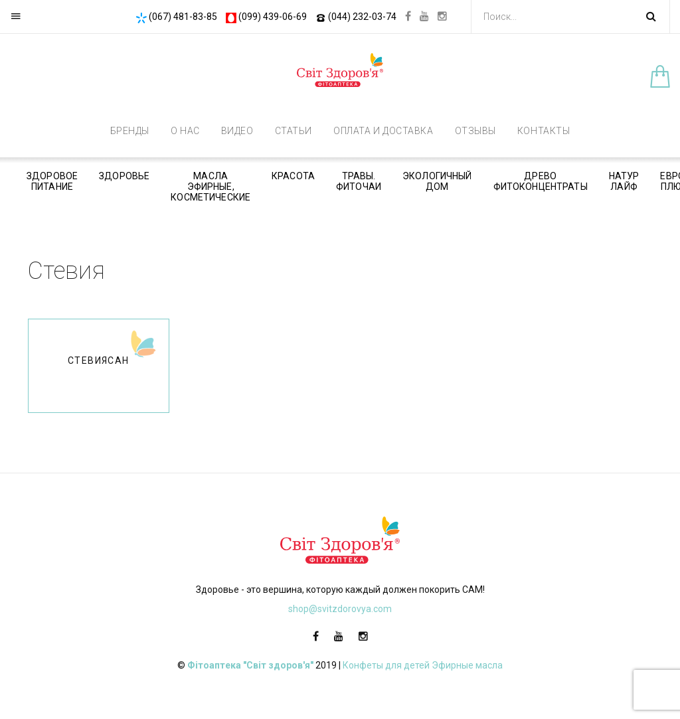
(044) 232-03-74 (355, 16)
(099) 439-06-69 (266, 16)
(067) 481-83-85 (176, 16)
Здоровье (124, 176)
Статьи (293, 130)
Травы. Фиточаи (358, 181)
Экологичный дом (437, 181)
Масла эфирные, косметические (210, 186)
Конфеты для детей (386, 665)
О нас (185, 130)
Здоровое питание (52, 181)
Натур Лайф (624, 181)
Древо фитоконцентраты (540, 181)
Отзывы (475, 130)
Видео (237, 130)
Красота (293, 176)
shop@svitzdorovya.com (340, 608)
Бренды (129, 130)
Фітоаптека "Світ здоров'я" (250, 665)
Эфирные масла (467, 665)
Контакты (543, 130)
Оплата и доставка (383, 130)
